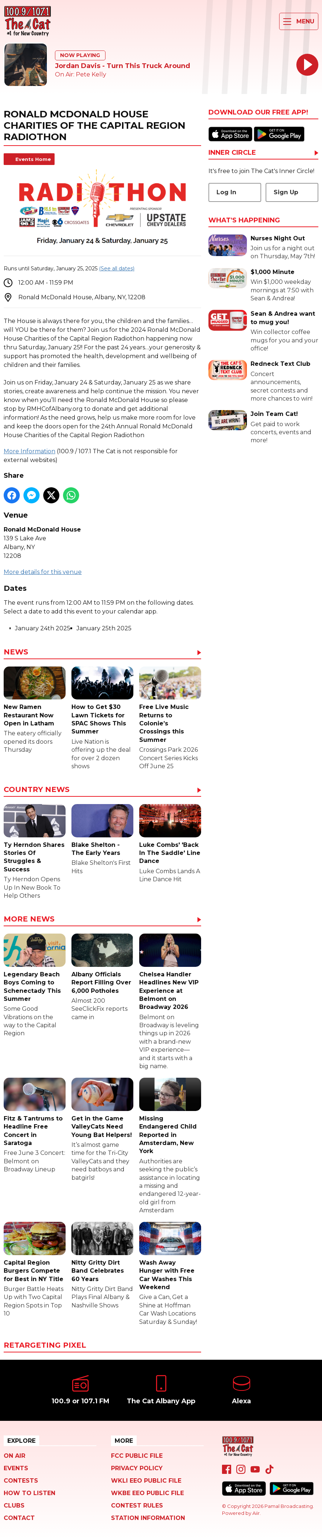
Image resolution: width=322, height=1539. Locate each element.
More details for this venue (43, 571)
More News (29, 919)
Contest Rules (137, 1505)
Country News (37, 790)
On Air (14, 1455)
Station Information (148, 1517)
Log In (226, 192)
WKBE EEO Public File (147, 1493)
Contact (19, 1517)
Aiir (256, 1513)
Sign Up (286, 192)
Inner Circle (232, 153)
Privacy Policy (137, 1468)
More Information (29, 451)
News (16, 652)
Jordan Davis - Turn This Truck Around (122, 66)
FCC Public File (137, 1455)
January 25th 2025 (104, 628)
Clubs (14, 1505)
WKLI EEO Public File (146, 1480)
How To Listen (29, 1493)
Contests (21, 1480)
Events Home (33, 159)
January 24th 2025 (42, 628)
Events (16, 1468)
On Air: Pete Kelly (80, 74)
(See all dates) (116, 268)
